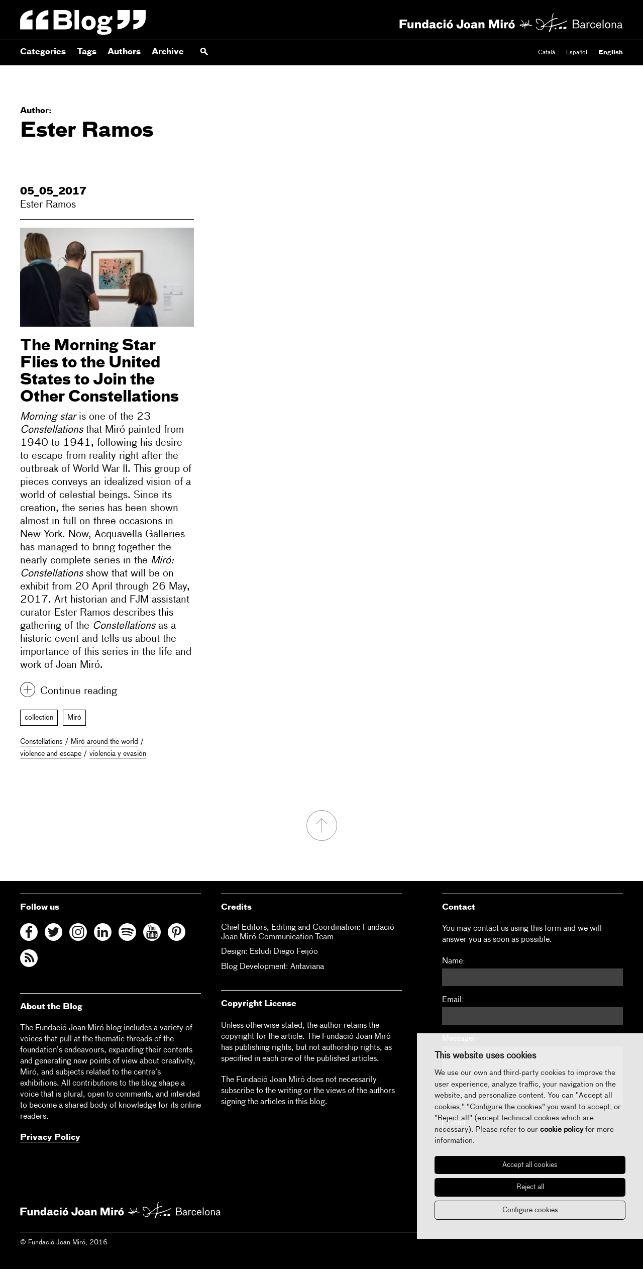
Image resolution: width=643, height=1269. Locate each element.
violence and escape (50, 753)
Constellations (41, 741)
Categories (43, 52)
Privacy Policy (50, 1138)
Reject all (530, 1187)
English (610, 53)
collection (39, 717)
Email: (453, 1000)
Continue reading (78, 691)
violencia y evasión (117, 753)
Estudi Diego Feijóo (284, 952)
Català (546, 53)
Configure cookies (530, 1210)
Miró (74, 717)
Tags (86, 52)
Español (576, 53)
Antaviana (307, 967)
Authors (124, 52)
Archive (168, 52)
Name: (453, 961)
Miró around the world (104, 741)
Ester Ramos (48, 205)
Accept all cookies (530, 1164)
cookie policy (561, 1129)
